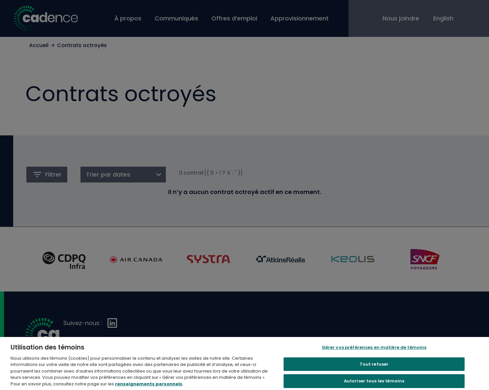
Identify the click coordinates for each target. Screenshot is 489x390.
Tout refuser (374, 371)
